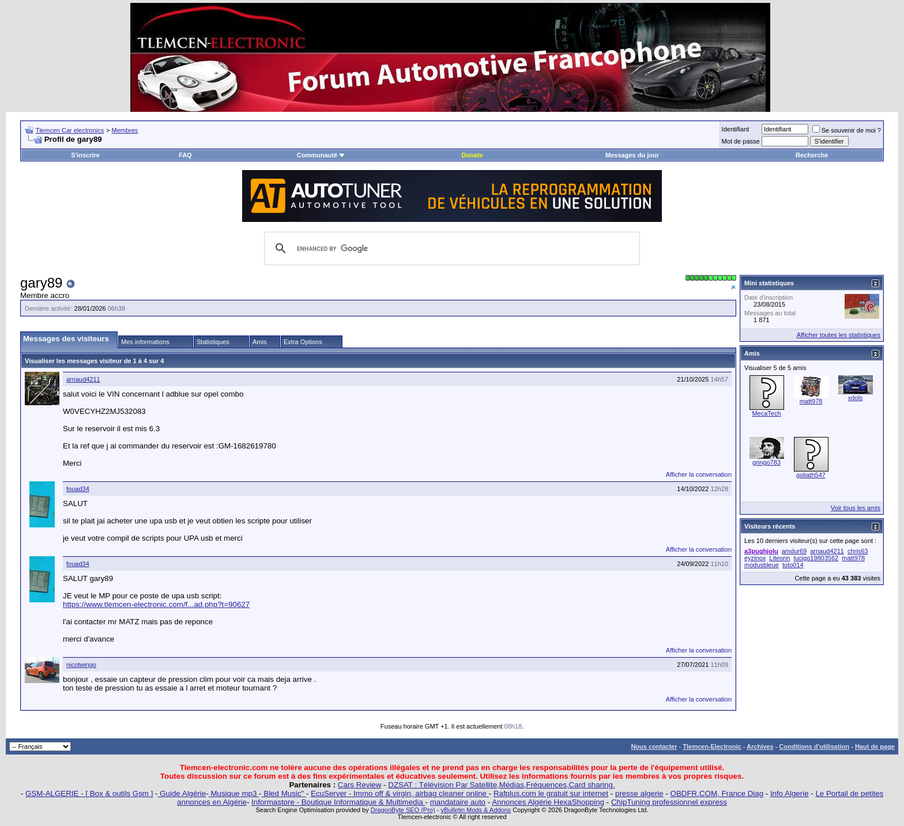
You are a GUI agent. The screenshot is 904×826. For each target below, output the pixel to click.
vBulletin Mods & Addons (475, 809)
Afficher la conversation (699, 474)
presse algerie (639, 793)
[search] (450, 248)
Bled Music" (284, 793)
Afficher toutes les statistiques (838, 334)
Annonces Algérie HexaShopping (548, 802)
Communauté (321, 155)
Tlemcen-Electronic (712, 746)
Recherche (812, 155)
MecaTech (766, 413)
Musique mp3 (234, 793)
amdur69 (794, 551)
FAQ (185, 155)
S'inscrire (85, 155)
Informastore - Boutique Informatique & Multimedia (338, 802)
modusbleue (761, 564)
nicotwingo (81, 664)
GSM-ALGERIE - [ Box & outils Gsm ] (89, 793)
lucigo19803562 (816, 558)
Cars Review (360, 784)
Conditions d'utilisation (814, 746)
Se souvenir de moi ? (846, 130)
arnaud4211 (83, 379)
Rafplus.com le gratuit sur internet (551, 793)
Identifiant (735, 129)
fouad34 (77, 488)
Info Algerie (789, 793)
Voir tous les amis (855, 507)
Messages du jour (632, 155)
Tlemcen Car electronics (70, 130)
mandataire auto (457, 802)
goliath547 (811, 475)
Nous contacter (654, 746)
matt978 (811, 401)
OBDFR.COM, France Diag (717, 793)
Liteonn (779, 558)
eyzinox (755, 558)
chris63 (858, 551)
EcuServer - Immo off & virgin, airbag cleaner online (400, 793)
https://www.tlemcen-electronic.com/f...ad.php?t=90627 (156, 604)
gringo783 (766, 462)
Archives (760, 746)
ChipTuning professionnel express (669, 802)
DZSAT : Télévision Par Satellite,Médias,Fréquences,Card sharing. (501, 784)
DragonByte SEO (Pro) (403, 809)
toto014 (793, 564)
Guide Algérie (182, 793)
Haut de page (875, 746)
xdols (855, 397)
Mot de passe (741, 141)
